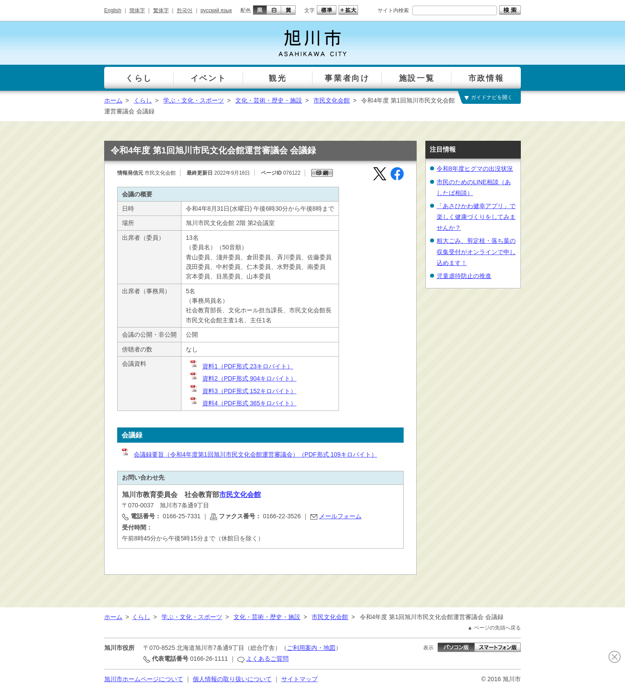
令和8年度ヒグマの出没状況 (475, 168)
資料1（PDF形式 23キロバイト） (241, 366)
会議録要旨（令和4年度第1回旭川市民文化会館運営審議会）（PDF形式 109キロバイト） (249, 454)
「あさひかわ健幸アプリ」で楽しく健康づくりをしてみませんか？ (476, 216)
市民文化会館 (331, 100)
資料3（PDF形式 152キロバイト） (242, 391)
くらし (143, 100)
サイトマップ (299, 679)
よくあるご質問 (267, 658)
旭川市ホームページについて (143, 679)
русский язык (216, 10)
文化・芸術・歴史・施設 (268, 100)
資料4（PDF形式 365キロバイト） (242, 403)
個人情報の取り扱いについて (232, 679)
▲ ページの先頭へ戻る (494, 628)
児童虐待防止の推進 (464, 275)
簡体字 (137, 10)
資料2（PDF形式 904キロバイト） (242, 378)
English (112, 10)
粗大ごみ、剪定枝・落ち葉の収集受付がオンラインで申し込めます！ (476, 251)
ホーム (113, 100)
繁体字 (161, 10)
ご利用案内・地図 (311, 647)
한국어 (184, 10)
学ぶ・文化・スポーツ (193, 100)
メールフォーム (340, 516)
